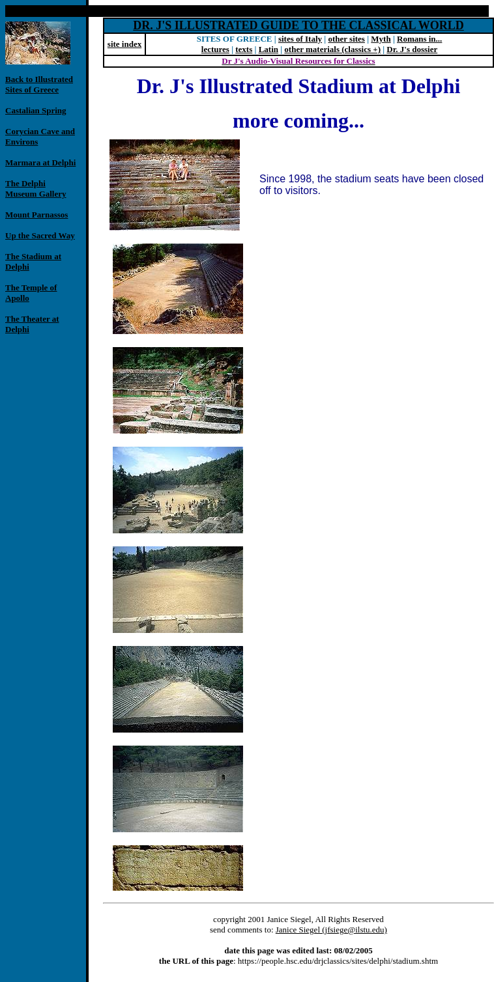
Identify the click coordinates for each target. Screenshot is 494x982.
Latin (268, 49)
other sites (346, 39)
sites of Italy (300, 39)
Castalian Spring (35, 110)
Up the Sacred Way (40, 235)
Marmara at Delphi (40, 162)
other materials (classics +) (332, 49)
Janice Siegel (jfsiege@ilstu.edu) (331, 929)
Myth (380, 39)
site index (124, 44)
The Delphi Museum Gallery (35, 188)
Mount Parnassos (36, 214)
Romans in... (419, 39)
